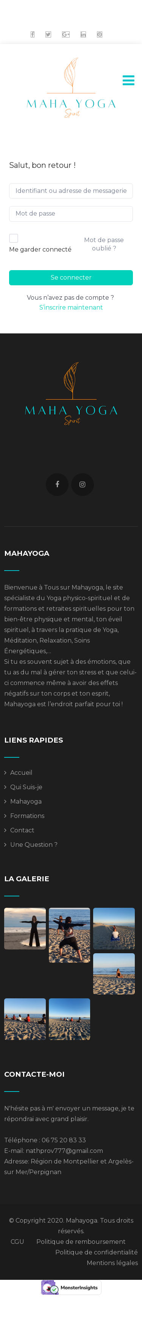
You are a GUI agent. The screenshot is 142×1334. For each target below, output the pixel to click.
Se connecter (71, 277)
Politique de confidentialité (96, 1252)
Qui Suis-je (26, 787)
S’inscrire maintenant (71, 307)
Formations (27, 815)
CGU (17, 1241)
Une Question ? (34, 844)
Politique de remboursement (81, 1241)
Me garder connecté (40, 249)
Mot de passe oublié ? (104, 244)
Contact (22, 830)
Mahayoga (26, 801)
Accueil (21, 772)
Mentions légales (112, 1263)
